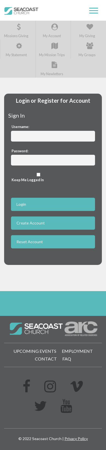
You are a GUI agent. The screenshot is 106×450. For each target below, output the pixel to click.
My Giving (87, 30)
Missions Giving (16, 30)
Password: (20, 151)
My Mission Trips (52, 49)
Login (21, 204)
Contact (46, 358)
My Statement (16, 49)
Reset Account (29, 241)
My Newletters (52, 68)
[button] (94, 10)
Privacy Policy (76, 438)
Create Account (30, 223)
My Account (52, 30)
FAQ (66, 358)
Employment (77, 351)
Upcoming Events (34, 351)
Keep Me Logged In (38, 177)
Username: (20, 126)
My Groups (87, 49)
